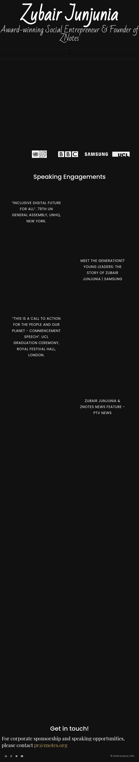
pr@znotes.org (50, 745)
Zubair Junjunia (69, 14)
